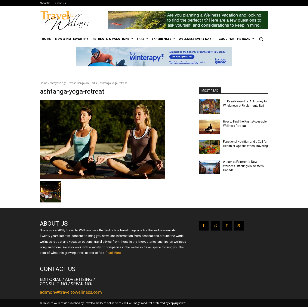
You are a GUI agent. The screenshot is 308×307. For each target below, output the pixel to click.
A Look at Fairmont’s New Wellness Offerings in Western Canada (243, 166)
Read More (113, 253)
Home (43, 83)
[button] (261, 39)
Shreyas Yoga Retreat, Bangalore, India (73, 83)
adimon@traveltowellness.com (71, 292)
